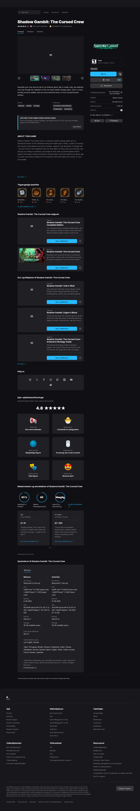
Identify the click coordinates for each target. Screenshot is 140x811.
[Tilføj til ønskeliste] (106, 85)
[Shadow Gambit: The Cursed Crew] (31, 255)
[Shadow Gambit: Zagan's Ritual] (31, 316)
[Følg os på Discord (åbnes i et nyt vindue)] (64, 380)
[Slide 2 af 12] (45, 78)
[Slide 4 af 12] (66, 78)
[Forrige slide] (19, 78)
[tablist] (51, 570)
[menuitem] (46, 12)
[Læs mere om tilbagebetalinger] (121, 92)
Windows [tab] (27, 570)
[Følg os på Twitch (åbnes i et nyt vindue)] (57, 380)
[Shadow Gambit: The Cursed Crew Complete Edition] (31, 226)
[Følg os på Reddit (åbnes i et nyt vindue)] (50, 385)
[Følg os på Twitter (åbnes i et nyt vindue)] (37, 380)
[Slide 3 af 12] (55, 78)
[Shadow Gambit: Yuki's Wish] (31, 290)
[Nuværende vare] (34, 78)
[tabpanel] (51, 599)
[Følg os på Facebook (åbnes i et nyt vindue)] (43, 380)
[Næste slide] (82, 78)
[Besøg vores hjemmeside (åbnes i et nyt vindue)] (30, 380)
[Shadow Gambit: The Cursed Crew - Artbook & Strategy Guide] (31, 343)
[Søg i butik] (19, 12)
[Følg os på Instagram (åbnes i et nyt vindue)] (50, 380)
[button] (51, 177)
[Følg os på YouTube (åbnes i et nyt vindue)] (71, 380)
